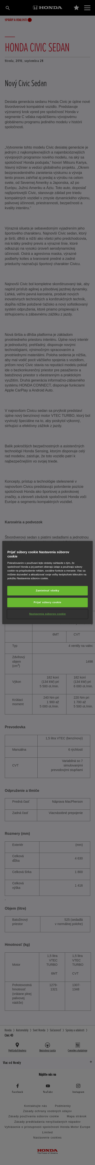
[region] (47, 582)
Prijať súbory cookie (47, 602)
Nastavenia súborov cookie (47, 613)
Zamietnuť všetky (47, 590)
